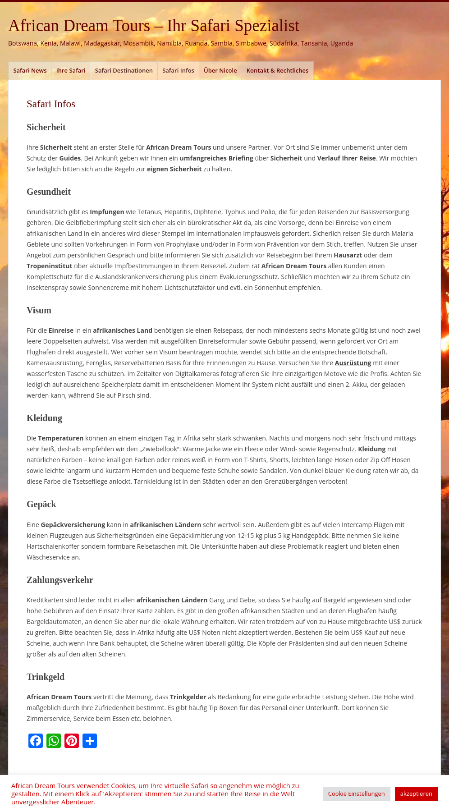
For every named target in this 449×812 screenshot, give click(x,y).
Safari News (29, 70)
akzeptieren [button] (416, 793)
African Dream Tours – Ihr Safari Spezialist (153, 25)
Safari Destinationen (124, 70)
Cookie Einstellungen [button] (356, 793)
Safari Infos (178, 70)
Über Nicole (220, 70)
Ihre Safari (71, 70)
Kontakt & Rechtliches (278, 70)
